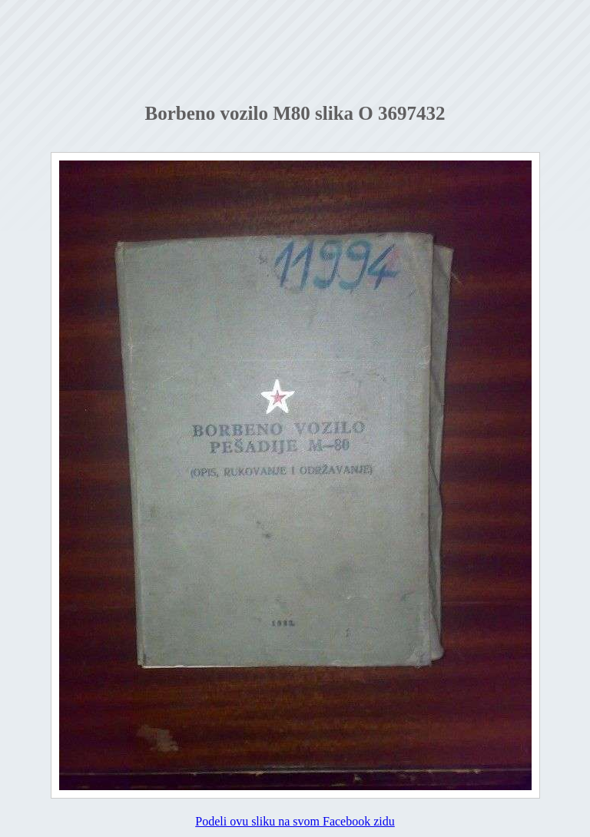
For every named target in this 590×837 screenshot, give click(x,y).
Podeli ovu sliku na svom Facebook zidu (295, 821)
